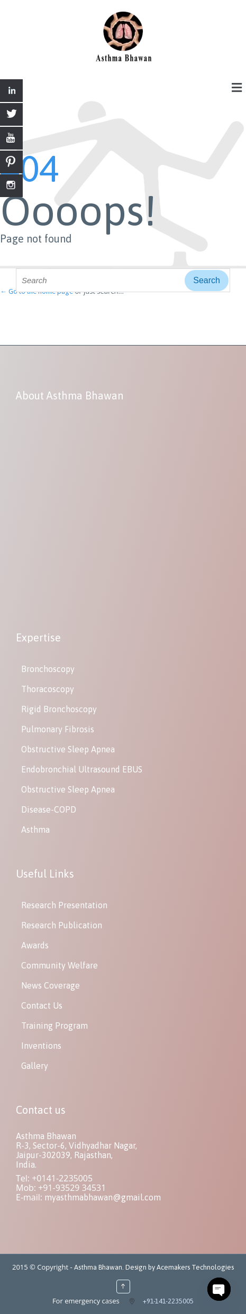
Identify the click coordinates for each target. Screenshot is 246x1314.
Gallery (34, 1065)
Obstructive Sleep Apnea (68, 749)
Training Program (54, 1025)
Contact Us (41, 1005)
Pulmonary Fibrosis (57, 729)
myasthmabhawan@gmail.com (102, 1197)
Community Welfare (59, 965)
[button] (237, 87)
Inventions (41, 1045)
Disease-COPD (48, 809)
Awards (35, 945)
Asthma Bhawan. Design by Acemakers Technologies (154, 1267)
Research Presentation (64, 905)
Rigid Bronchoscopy (59, 709)
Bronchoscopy (48, 669)
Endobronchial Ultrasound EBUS (81, 769)
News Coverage (50, 985)
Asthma (35, 829)
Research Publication (61, 925)
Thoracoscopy (47, 689)
